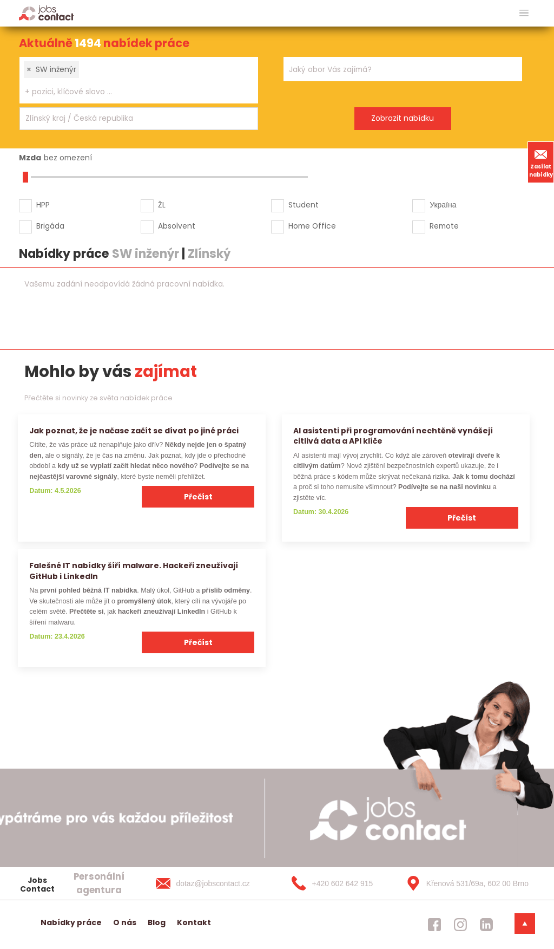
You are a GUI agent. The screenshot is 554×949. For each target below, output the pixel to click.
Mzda (30, 157)
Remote (444, 225)
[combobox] (138, 80)
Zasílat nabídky (541, 162)
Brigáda (50, 225)
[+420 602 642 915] (338, 883)
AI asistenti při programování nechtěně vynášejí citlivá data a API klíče (393, 435)
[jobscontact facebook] (434, 925)
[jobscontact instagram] (460, 925)
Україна (443, 204)
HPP (43, 204)
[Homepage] (46, 12)
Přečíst (198, 496)
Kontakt (194, 922)
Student (303, 204)
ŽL (162, 204)
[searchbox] (132, 92)
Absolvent (176, 225)
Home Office (312, 225)
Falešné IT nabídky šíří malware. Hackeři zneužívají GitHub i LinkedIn (133, 570)
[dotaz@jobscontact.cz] (213, 883)
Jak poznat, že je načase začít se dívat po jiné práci (134, 430)
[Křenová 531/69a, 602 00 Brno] (463, 883)
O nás (124, 922)
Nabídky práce (71, 922)
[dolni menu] (525, 923)
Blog (157, 922)
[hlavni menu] (524, 13)
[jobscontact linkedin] (486, 925)
